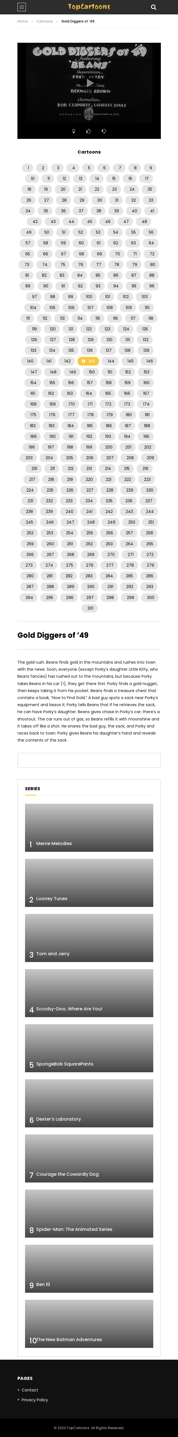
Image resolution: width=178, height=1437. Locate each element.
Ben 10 (43, 1284)
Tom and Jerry (52, 954)
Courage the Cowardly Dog (67, 1174)
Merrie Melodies (54, 843)
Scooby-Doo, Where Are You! (69, 1009)
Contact (30, 1390)
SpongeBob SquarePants (64, 1064)
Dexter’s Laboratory (58, 1119)
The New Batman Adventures (69, 1339)
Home (22, 21)
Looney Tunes (51, 898)
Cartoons (44, 21)
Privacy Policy (35, 1400)
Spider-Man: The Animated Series (74, 1229)
